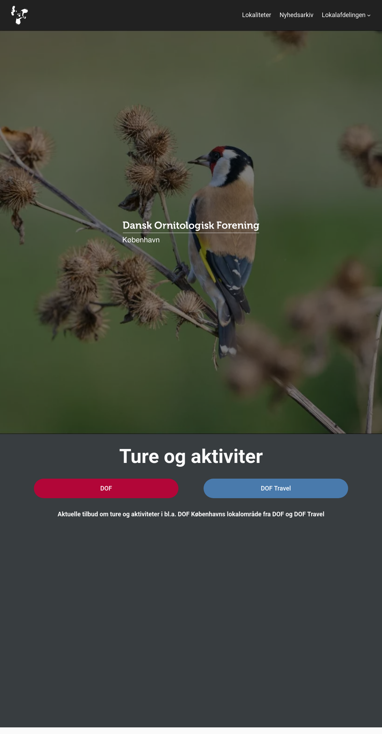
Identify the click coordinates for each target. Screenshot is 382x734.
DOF (106, 488)
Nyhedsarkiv (297, 15)
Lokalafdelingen (344, 15)
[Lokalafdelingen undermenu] (369, 15)
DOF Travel (276, 488)
